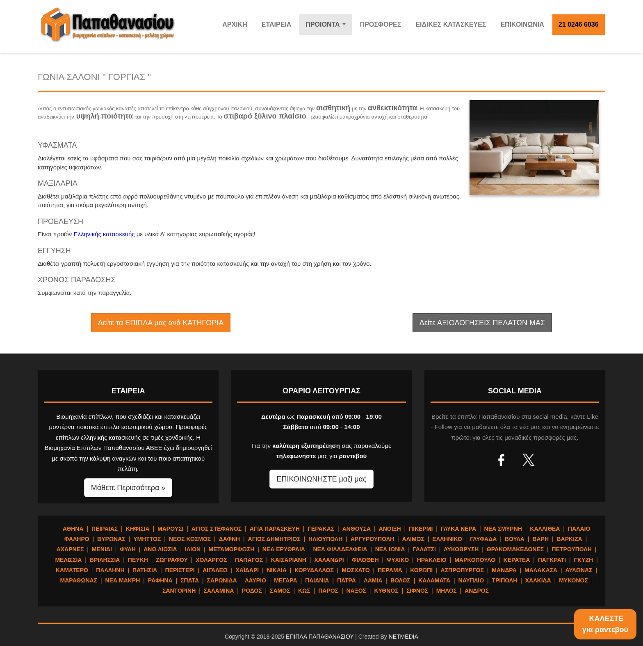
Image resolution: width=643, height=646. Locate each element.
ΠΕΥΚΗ (138, 560)
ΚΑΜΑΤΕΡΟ (72, 570)
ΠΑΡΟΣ (328, 590)
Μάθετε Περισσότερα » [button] (128, 488)
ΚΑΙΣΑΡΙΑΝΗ (288, 560)
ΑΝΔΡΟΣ (477, 590)
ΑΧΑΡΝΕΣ (70, 549)
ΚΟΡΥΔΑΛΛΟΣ (314, 570)
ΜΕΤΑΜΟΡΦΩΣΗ (232, 549)
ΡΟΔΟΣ (252, 590)
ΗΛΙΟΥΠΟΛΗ (325, 539)
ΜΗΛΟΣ (446, 590)
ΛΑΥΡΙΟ (255, 580)
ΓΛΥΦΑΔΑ (483, 539)
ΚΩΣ (304, 590)
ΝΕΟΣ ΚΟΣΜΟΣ (190, 539)
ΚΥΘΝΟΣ (386, 590)
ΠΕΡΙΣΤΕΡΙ (180, 570)
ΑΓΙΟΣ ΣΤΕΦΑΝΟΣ (217, 528)
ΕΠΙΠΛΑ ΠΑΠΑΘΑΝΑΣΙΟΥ (319, 636)
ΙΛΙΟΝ (193, 549)
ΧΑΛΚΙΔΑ (538, 580)
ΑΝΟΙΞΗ (390, 528)
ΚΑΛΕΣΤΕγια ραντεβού (605, 624)
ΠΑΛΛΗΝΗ (110, 570)
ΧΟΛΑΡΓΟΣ (211, 560)
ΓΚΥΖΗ (583, 560)
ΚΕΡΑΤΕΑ (517, 560)
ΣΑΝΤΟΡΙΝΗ (179, 590)
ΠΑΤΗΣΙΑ (144, 570)
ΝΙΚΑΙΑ (277, 570)
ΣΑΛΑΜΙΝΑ (219, 590)
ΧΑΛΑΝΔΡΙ (329, 560)
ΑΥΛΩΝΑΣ (578, 570)
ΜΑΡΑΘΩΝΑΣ (79, 580)
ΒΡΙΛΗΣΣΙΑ (105, 560)
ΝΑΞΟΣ (356, 590)
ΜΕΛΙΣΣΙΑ (68, 560)
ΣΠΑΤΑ (189, 580)
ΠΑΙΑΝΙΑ (317, 580)
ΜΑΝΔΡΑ (504, 570)
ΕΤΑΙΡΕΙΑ (277, 24)
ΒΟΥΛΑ (514, 539)
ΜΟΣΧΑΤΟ (355, 570)
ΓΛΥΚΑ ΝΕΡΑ (458, 528)
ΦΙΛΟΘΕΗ (365, 560)
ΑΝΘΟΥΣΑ (356, 528)
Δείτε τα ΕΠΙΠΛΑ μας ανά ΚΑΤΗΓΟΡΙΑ (160, 323)
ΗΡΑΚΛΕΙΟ (432, 560)
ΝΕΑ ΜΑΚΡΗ (122, 580)
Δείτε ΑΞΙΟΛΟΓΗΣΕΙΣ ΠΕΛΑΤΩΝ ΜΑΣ (482, 323)
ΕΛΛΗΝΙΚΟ (447, 539)
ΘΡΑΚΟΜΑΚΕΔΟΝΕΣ (515, 549)
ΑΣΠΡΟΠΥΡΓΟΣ (462, 570)
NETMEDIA (403, 636)
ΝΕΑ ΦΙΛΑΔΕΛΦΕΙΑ (340, 549)
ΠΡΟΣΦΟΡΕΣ (380, 24)
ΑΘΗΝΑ (73, 528)
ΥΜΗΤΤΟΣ (147, 539)
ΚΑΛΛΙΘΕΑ (545, 528)
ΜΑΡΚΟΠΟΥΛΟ (474, 560)
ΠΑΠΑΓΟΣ (249, 560)
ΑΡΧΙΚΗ (234, 24)
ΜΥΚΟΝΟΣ (573, 580)
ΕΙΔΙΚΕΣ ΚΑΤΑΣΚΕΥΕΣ (450, 24)
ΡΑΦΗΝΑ (160, 580)
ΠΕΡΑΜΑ (390, 570)
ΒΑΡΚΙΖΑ (569, 539)
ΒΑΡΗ (540, 539)
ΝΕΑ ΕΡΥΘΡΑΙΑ (283, 549)
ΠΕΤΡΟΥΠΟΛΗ (572, 549)
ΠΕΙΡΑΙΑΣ (104, 528)
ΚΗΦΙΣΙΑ (138, 528)
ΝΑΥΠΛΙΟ (471, 580)
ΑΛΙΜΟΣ (413, 539)
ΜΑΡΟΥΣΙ (170, 528)
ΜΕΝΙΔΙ (102, 549)
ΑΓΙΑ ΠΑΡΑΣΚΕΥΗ (275, 528)
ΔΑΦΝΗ (229, 539)
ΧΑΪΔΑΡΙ (247, 570)
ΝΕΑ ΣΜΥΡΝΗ (503, 528)
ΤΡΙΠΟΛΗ (504, 580)
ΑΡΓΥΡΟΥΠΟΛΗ (372, 539)
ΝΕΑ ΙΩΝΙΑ (390, 549)
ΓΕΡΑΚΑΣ (321, 528)
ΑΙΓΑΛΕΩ (215, 570)
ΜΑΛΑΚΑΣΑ (540, 570)
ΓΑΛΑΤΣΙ (424, 549)
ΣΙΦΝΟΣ (417, 590)
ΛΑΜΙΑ (373, 580)
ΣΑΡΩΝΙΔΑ (222, 580)
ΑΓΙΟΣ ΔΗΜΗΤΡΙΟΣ (274, 539)
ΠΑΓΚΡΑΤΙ (552, 560)
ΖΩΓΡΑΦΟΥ (172, 560)
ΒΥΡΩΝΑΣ (111, 539)
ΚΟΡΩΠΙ (421, 570)
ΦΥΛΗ (128, 549)
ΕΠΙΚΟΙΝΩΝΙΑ (522, 24)
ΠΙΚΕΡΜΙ (421, 528)
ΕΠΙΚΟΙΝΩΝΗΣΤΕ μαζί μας (321, 479)
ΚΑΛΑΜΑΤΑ (434, 580)
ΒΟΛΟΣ (400, 580)
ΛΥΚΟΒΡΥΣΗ (461, 549)
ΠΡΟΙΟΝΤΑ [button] (327, 26)
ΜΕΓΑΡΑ (285, 580)
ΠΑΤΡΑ (346, 580)
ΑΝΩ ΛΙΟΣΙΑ (160, 549)
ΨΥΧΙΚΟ (398, 560)
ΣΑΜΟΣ (280, 590)
